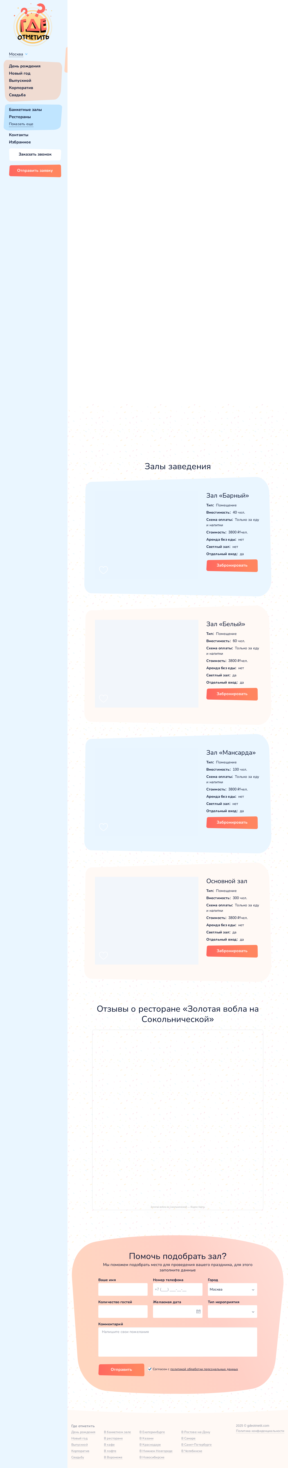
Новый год (19, 73)
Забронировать (232, 565)
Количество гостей (115, 1302)
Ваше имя (107, 1280)
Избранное (20, 142)
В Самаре (188, 1438)
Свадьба (17, 95)
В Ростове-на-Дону (195, 1432)
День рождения (24, 66)
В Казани (146, 1438)
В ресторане (113, 1438)
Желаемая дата (167, 1302)
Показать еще (21, 124)
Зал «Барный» (227, 495)
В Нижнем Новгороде (156, 1451)
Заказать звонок (35, 154)
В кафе (109, 1444)
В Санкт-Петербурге (196, 1444)
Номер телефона (168, 1280)
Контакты (18, 135)
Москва (16, 54)
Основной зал (226, 881)
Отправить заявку (35, 170)
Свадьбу (77, 1457)
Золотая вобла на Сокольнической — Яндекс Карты (178, 1207)
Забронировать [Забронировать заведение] (230, 184)
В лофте (110, 1451)
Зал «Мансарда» (231, 752)
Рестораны (20, 117)
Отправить (121, 1369)
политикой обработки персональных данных (204, 1369)
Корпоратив (21, 87)
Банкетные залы (25, 109)
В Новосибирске (152, 1457)
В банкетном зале (117, 1432)
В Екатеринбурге (152, 1432)
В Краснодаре (150, 1444)
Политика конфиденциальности (260, 1431)
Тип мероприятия (224, 1302)
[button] (90, 128)
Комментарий (110, 1324)
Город (213, 1280)
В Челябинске (191, 1451)
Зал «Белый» (225, 623)
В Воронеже (113, 1457)
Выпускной (20, 80)
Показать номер (219, 161)
